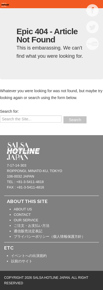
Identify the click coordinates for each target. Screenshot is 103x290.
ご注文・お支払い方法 (31, 226)
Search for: (9, 111)
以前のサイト (21, 261)
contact (90, 150)
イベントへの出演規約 (29, 256)
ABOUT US (23, 209)
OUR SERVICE (26, 220)
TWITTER (92, 27)
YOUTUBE (92, 43)
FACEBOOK (92, 10)
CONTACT (22, 215)
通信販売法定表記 (28, 231)
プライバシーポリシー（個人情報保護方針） (49, 236)
